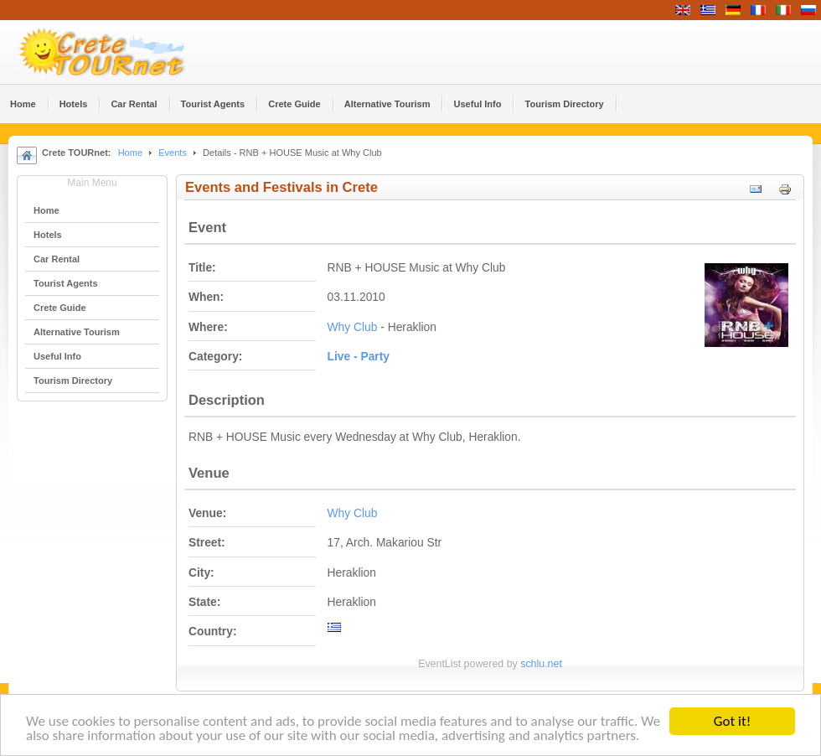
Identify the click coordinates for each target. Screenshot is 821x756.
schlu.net (541, 664)
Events (172, 153)
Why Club (353, 327)
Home (130, 153)
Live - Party (359, 356)
